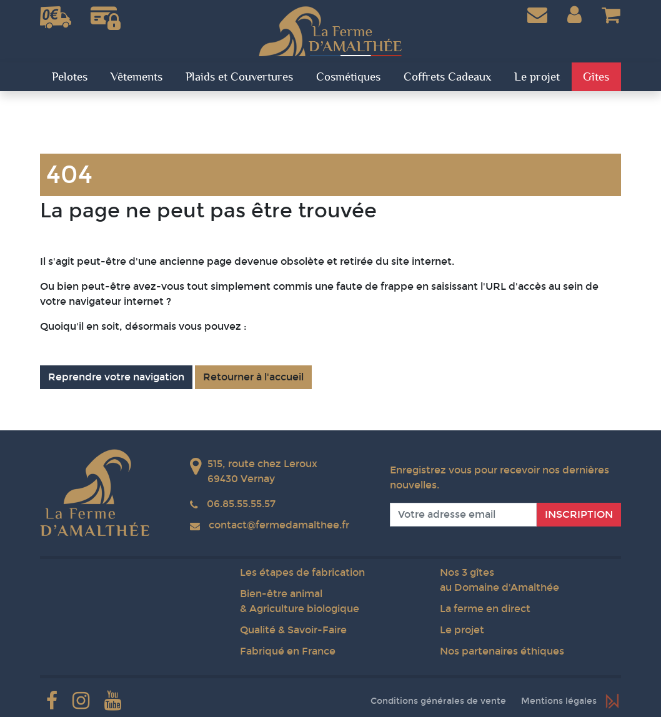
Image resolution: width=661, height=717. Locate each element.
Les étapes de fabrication (302, 572)
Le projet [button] (537, 77)
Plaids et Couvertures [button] (239, 77)
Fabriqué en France (287, 651)
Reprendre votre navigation (116, 377)
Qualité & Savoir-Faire (293, 630)
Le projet (462, 630)
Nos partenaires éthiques (502, 651)
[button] (574, 15)
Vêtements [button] (136, 77)
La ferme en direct (485, 609)
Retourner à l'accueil (253, 377)
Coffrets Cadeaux (447, 77)
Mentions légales (559, 701)
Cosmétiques (348, 77)
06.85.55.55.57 (241, 504)
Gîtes (596, 77)
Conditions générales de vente (438, 701)
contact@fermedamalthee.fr (279, 525)
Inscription (579, 514)
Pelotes (69, 77)
